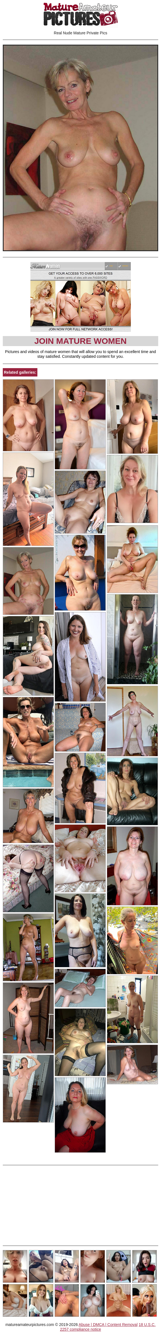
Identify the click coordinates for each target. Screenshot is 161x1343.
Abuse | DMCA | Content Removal (108, 1324)
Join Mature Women (80, 341)
